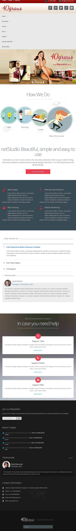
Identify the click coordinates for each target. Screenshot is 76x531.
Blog (5, 31)
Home (5, 16)
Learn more (37, 350)
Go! (19, 418)
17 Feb (6, 444)
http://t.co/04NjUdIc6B (38, 433)
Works (5, 36)
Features (6, 21)
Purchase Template (38, 171)
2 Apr (6, 449)
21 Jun (6, 439)
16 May (7, 434)
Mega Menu (6, 46)
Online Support (8, 41)
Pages (5, 26)
